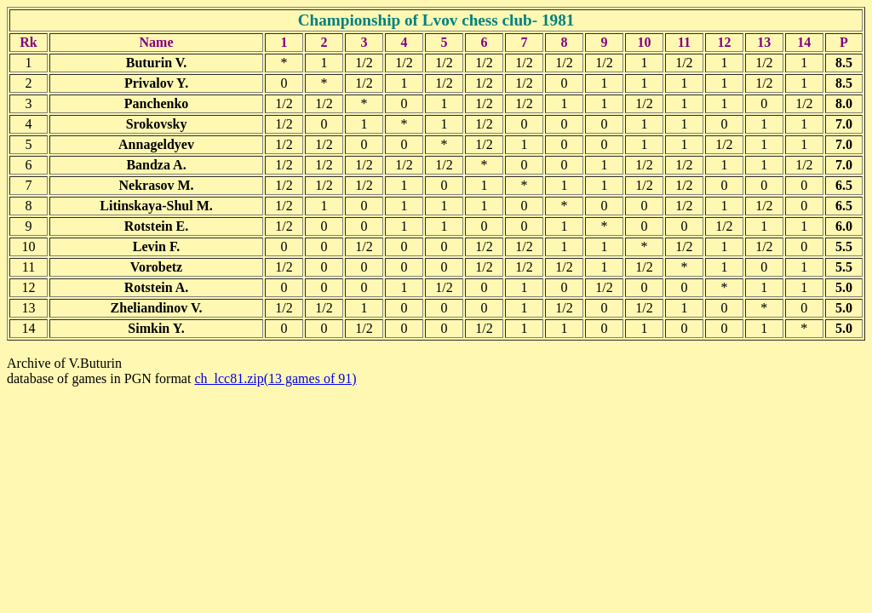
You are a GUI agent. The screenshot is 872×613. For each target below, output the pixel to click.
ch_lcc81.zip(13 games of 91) (275, 378)
